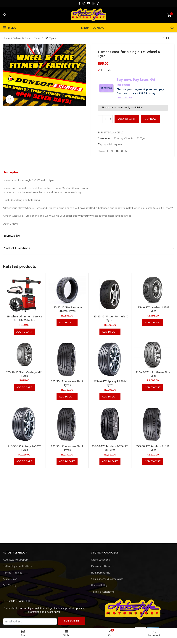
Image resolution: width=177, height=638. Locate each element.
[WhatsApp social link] (93, 3)
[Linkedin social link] (122, 151)
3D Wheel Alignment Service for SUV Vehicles (24, 318)
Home (6, 38)
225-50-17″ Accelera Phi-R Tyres (67, 448)
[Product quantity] (105, 119)
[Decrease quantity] (100, 119)
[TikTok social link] (98, 3)
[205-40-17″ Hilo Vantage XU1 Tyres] (24, 355)
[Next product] (172, 38)
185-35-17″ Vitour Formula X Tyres (110, 318)
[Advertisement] (88, 506)
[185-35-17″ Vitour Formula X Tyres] (109, 294)
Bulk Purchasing (100, 572)
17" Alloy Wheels (122, 138)
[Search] (172, 27)
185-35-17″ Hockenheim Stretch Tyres (67, 309)
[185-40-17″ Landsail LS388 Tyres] (152, 290)
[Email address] (30, 621)
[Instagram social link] (83, 3)
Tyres (37, 38)
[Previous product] (163, 38)
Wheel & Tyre (21, 38)
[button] (24, 332)
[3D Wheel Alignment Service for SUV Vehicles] (24, 294)
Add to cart (127, 119)
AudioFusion (10, 579)
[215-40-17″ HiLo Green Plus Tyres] (152, 355)
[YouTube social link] (88, 3)
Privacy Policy (99, 585)
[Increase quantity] (110, 119)
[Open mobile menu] (9, 27)
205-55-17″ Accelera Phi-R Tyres (67, 383)
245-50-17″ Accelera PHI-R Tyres (152, 448)
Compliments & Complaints (107, 579)
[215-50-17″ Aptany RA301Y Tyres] (24, 424)
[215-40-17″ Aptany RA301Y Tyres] (109, 359)
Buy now (150, 119)
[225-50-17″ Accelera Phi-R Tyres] (67, 424)
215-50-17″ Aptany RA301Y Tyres (24, 448)
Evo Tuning (9, 585)
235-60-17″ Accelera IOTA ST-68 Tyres (109, 448)
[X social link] (112, 151)
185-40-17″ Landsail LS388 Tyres (152, 309)
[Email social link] (117, 151)
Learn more (124, 97)
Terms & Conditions (103, 592)
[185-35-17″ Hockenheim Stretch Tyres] (67, 290)
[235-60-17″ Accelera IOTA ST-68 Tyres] (109, 424)
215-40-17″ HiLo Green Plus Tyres (153, 374)
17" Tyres (50, 38)
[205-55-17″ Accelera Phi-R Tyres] (67, 359)
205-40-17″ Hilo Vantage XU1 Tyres (24, 374)
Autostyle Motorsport (15, 559)
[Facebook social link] (79, 3)
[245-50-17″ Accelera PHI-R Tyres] (152, 424)
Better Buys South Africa (17, 566)
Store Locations (100, 559)
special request (113, 144)
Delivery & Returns (102, 566)
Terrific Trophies (12, 572)
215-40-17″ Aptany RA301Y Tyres (109, 383)
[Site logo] (88, 14)
